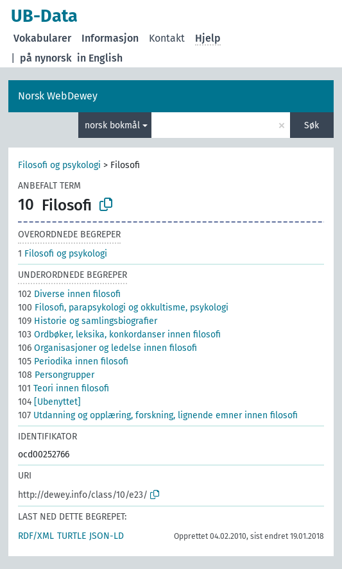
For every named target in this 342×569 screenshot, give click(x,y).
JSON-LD (106, 536)
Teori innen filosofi (63, 388)
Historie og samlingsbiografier (87, 321)
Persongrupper (56, 374)
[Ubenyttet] (49, 401)
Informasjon (110, 38)
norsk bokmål (112, 125)
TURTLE (71, 536)
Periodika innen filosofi (73, 361)
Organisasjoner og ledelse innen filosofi (107, 348)
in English (100, 58)
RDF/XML (36, 536)
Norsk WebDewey (58, 96)
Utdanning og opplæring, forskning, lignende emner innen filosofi (158, 415)
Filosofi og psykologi (59, 165)
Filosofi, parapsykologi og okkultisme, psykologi (123, 307)
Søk (311, 125)
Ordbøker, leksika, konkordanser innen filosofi (119, 334)
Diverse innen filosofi (69, 294)
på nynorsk (46, 58)
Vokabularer (42, 38)
